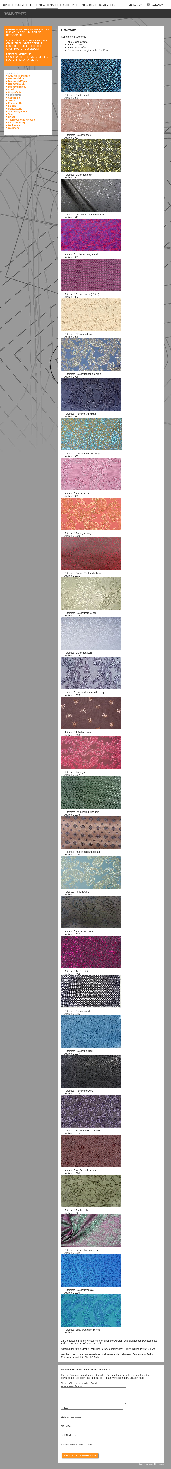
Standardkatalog (47, 5)
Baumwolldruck (17, 78)
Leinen (12, 106)
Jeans (11, 100)
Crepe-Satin (15, 92)
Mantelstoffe (15, 108)
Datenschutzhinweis (146, 1464)
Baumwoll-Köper (17, 81)
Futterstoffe (14, 95)
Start (6, 5)
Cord (11, 89)
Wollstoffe (13, 128)
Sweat (11, 117)
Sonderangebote (17, 111)
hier (45, 57)
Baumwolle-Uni (16, 84)
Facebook (155, 5)
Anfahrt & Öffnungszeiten (98, 5)
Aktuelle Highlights (19, 75)
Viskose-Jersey (16, 122)
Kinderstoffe (15, 103)
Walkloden (14, 125)
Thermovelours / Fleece (21, 119)
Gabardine (14, 97)
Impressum (159, 1464)
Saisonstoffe (23, 5)
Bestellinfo (70, 5)
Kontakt (136, 5)
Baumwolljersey (17, 86)
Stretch (12, 114)
